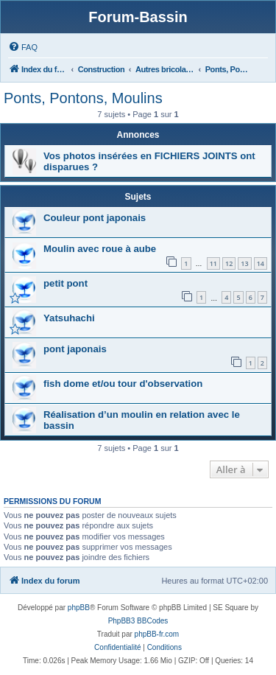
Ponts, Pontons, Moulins (83, 98)
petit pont (65, 283)
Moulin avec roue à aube (99, 248)
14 (260, 263)
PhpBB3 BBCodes (138, 621)
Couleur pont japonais (94, 217)
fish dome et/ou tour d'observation (122, 383)
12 (229, 263)
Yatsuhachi (69, 317)
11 (213, 263)
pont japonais (75, 348)
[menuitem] (23, 47)
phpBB (79, 608)
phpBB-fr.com (157, 634)
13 (244, 263)
